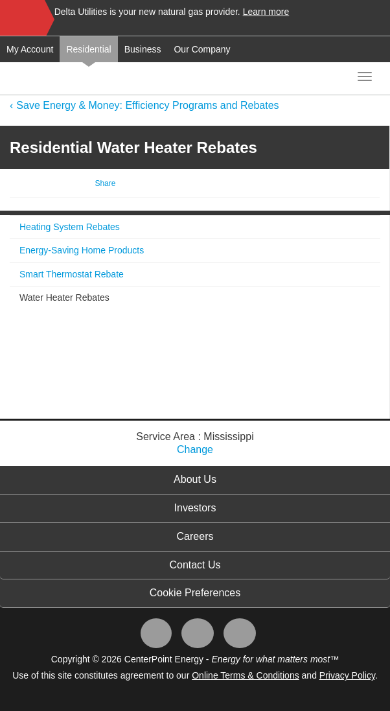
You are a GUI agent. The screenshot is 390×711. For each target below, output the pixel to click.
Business (142, 49)
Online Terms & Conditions (245, 675)
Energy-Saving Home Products (81, 250)
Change (195, 449)
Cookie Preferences (195, 592)
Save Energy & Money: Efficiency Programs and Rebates (147, 105)
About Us (195, 479)
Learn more (266, 11)
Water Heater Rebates (64, 297)
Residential (88, 49)
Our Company (202, 49)
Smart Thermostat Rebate (71, 274)
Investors (195, 507)
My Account (29, 49)
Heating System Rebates (69, 227)
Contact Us (194, 564)
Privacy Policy (347, 675)
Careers (195, 536)
